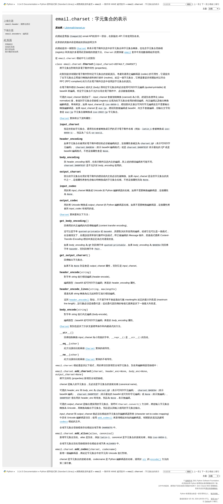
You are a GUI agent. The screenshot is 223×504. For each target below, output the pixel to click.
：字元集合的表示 (143, 4)
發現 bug (214, 499)
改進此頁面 (10, 47)
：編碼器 (16, 34)
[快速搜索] (174, 4)
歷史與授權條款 (211, 488)
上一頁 (197, 4)
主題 (211, 8)
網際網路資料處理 (84, 4)
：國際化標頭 (17, 24)
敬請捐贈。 (215, 494)
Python (10, 4)
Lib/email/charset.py (75, 27)
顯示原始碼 (10, 49)
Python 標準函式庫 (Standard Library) (57, 4)
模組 (211, 4)
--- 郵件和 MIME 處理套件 (110, 4)
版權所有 (188, 481)
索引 (217, 4)
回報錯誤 (9, 44)
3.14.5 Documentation (27, 4)
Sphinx (207, 501)
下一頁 (205, 4)
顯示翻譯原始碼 (11, 52)
